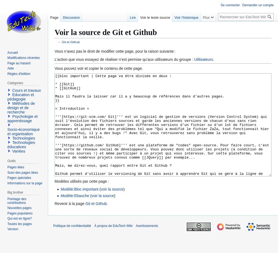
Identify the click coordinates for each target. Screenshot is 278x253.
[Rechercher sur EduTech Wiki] (246, 17)
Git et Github (71, 42)
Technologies (23, 138)
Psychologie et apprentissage (22, 118)
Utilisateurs (203, 59)
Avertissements (147, 246)
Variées (18, 151)
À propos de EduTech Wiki (113, 246)
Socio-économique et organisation (23, 131)
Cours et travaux (26, 90)
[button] (9, 90)
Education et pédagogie (20, 97)
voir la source (112, 209)
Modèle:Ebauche (75, 216)
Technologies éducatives (21, 144)
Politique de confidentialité (72, 246)
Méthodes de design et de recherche (21, 107)
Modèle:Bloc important (79, 209)
